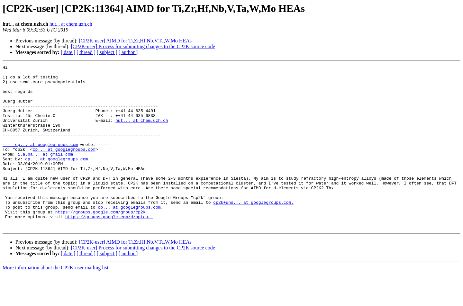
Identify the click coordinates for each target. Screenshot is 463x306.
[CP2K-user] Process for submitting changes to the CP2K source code (143, 46)
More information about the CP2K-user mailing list (55, 300)
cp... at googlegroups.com (64, 166)
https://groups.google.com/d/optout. (109, 247)
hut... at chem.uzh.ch (71, 24)
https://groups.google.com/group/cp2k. (101, 242)
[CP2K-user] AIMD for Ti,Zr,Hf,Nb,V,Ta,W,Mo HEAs (135, 40)
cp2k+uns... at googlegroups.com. (253, 230)
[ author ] (128, 52)
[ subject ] (107, 52)
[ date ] (68, 52)
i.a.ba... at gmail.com (45, 172)
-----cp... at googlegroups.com (40, 161)
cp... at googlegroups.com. (130, 236)
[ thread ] (86, 52)
